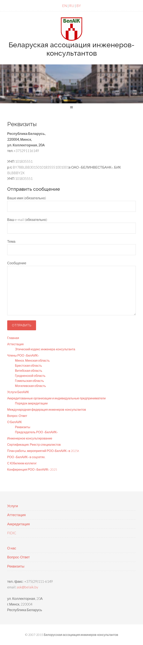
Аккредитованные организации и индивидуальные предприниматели (56, 398)
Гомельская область (29, 380)
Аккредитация (18, 524)
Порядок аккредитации (31, 403)
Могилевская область (30, 386)
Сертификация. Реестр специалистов (34, 444)
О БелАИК (14, 422)
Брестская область (28, 365)
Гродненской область (30, 375)
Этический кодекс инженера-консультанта (45, 349)
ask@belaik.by (27, 587)
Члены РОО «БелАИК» (23, 355)
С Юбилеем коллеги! (22, 463)
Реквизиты (22, 427)
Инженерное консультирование (29, 438)
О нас (11, 548)
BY (78, 6)
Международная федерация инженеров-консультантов (46, 409)
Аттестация (15, 344)
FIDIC (11, 533)
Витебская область (28, 370)
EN (64, 6)
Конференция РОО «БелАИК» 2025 (32, 469)
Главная (13, 338)
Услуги (12, 506)
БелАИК (71, 29)
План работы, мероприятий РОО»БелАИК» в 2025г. (43, 451)
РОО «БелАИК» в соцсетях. (26, 457)
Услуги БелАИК (18, 392)
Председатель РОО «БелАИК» (36, 432)
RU (71, 6)
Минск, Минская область (32, 360)
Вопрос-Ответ (17, 415)
